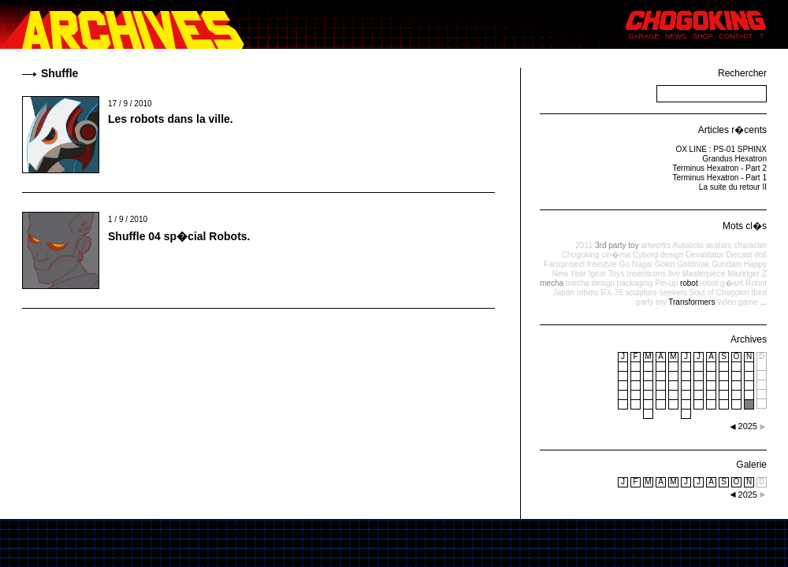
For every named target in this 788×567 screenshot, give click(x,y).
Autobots (687, 245)
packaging (635, 283)
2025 (747, 494)
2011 (584, 245)
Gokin (665, 264)
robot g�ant (721, 283)
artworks (656, 245)
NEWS (675, 36)
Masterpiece (703, 273)
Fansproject (564, 264)
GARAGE (644, 36)
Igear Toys (606, 273)
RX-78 (611, 292)
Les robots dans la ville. (170, 119)
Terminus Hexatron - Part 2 (720, 168)
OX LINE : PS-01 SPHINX (721, 149)
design (671, 254)
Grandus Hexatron (734, 158)
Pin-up (666, 283)
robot (689, 283)
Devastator (704, 254)
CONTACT (736, 36)
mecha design (590, 283)
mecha (551, 283)
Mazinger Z (747, 273)
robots (588, 292)
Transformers (691, 302)
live (674, 273)
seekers (673, 292)
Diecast (739, 254)
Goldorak (694, 264)
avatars (719, 245)
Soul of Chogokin (719, 292)
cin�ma (615, 254)
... (763, 302)
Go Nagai (635, 264)
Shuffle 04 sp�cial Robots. (179, 236)
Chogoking (581, 254)
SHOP (703, 36)
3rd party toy (617, 245)
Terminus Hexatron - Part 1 (720, 177)
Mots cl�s (745, 226)
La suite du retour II (733, 187)
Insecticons (646, 273)
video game (737, 302)
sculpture (641, 292)
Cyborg (645, 254)
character (750, 245)
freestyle (602, 264)
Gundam (727, 264)
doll (760, 254)
